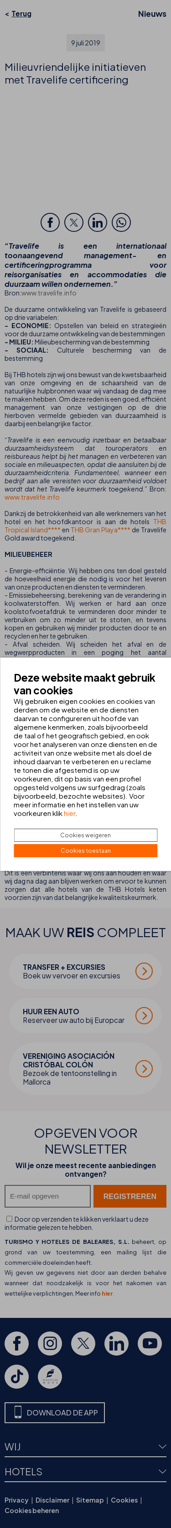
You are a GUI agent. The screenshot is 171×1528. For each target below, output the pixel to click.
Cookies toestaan (86, 850)
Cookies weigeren (85, 835)
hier (69, 813)
